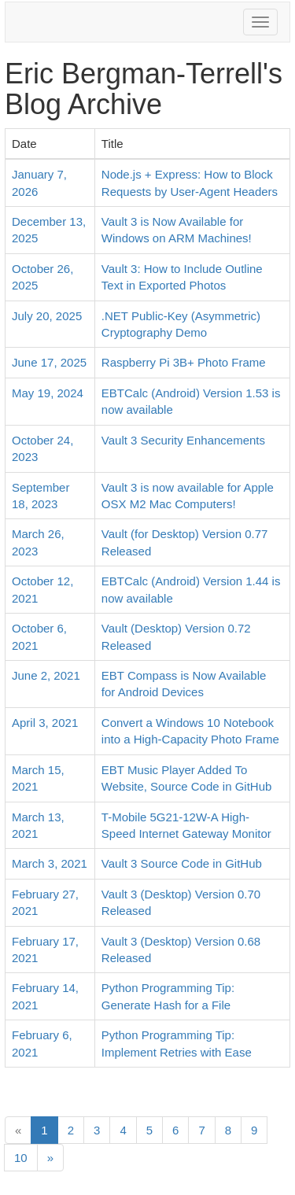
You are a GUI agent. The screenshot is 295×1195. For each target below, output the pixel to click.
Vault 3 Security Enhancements (183, 440)
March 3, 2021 (49, 863)
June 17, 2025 (49, 362)
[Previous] (18, 1130)
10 (21, 1157)
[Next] (50, 1157)
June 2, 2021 (46, 675)
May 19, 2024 (47, 393)
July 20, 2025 (47, 316)
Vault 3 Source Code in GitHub (181, 863)
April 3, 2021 (45, 722)
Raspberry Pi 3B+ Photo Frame (183, 362)
